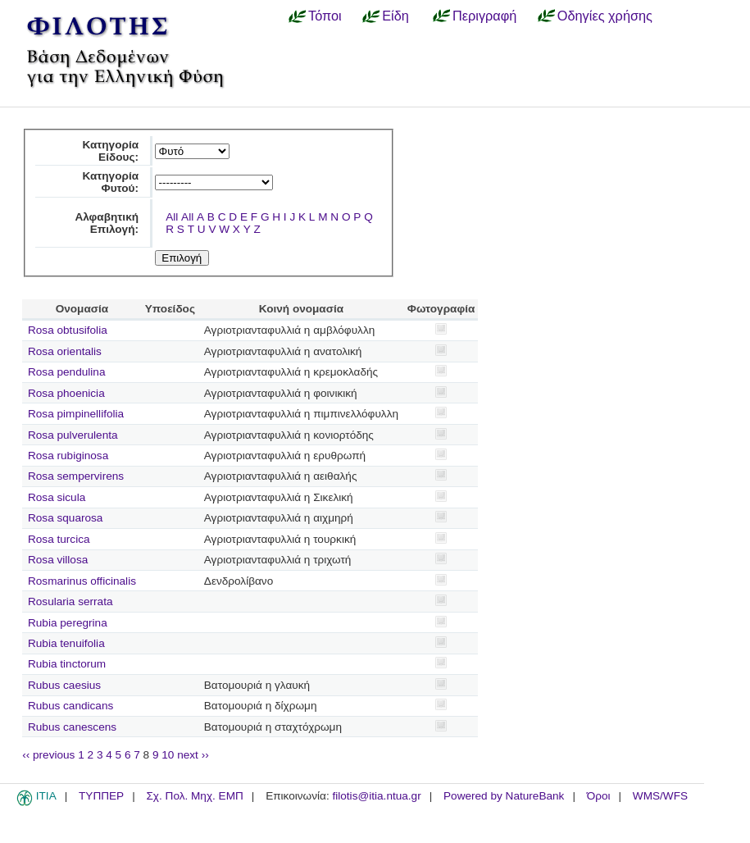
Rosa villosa (58, 560)
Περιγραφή (484, 15)
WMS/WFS (660, 796)
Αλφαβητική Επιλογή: (107, 223)
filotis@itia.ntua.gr (376, 796)
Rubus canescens (72, 727)
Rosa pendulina (66, 372)
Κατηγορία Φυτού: (110, 182)
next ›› (193, 755)
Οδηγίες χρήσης (604, 15)
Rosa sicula (56, 497)
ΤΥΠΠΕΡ (101, 796)
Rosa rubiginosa (68, 455)
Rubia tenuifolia (66, 643)
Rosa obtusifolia (67, 330)
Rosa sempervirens (76, 476)
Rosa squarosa (65, 518)
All (172, 217)
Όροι (599, 796)
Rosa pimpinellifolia (76, 414)
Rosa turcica (59, 539)
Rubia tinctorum (67, 664)
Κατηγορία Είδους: (110, 151)
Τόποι (325, 15)
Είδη (395, 15)
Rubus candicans (70, 705)
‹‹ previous (48, 755)
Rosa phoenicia (66, 393)
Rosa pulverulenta (73, 435)
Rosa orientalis (65, 351)
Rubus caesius (64, 685)
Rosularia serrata (70, 601)
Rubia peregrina (67, 623)
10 (167, 755)
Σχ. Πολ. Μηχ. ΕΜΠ (194, 796)
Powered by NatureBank (503, 796)
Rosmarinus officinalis (82, 581)
